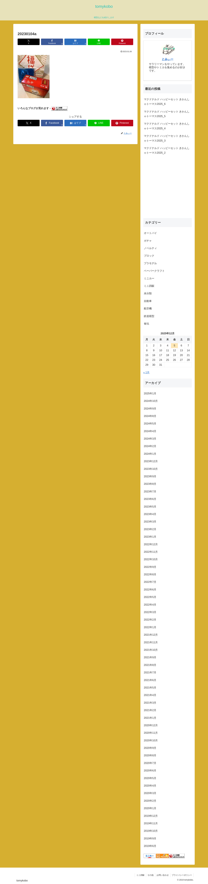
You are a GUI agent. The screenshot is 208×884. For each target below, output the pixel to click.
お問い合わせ (163, 875)
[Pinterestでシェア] (122, 42)
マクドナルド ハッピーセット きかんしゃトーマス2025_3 (167, 138)
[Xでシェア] (29, 42)
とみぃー (167, 59)
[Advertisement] (167, 190)
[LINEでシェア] (99, 42)
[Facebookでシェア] (52, 42)
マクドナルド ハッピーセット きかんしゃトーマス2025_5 (167, 114)
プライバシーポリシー (182, 875)
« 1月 (146, 372)
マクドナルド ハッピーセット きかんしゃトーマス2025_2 (167, 150)
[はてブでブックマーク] (75, 42)
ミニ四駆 (140, 875)
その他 (150, 875)
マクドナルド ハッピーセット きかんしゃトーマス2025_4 (167, 126)
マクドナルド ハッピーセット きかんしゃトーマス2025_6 (167, 101)
